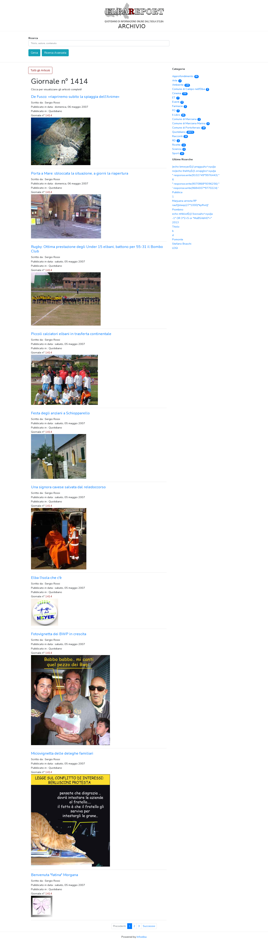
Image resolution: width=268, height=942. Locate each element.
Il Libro (179, 115)
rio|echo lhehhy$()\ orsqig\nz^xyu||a (194, 171)
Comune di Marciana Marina (191, 123)
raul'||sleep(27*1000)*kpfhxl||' (190, 205)
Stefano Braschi (181, 244)
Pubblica (177, 192)
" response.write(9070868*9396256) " (195, 184)
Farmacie (179, 106)
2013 (175, 222)
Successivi (149, 926)
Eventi (178, 102)
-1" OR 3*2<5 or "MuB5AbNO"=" (192, 218)
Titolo (175, 226)
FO (176, 110)
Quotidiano (183, 132)
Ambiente (181, 85)
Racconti (180, 136)
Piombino (177, 209)
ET (176, 97)
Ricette (179, 145)
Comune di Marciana (186, 119)
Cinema (180, 93)
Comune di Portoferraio (189, 127)
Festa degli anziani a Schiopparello (60, 413)
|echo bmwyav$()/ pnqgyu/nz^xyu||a (194, 166)
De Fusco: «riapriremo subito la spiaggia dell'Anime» (75, 96)
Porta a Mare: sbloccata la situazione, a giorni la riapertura (79, 173)
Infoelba (142, 937)
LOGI (175, 248)
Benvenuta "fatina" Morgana (54, 874)
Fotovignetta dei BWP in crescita (58, 633)
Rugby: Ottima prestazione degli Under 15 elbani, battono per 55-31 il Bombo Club (97, 249)
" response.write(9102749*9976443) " (195, 175)
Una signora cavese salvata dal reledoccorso (68, 487)
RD (176, 140)
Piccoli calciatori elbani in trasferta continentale (71, 333)
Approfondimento (185, 76)
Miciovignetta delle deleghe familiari (62, 753)
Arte (177, 80)
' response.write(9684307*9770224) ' (195, 188)
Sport (178, 153)
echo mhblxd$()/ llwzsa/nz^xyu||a (192, 214)
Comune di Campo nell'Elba (190, 89)
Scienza (179, 149)
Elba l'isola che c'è (46, 577)
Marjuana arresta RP (184, 201)
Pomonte (177, 239)
